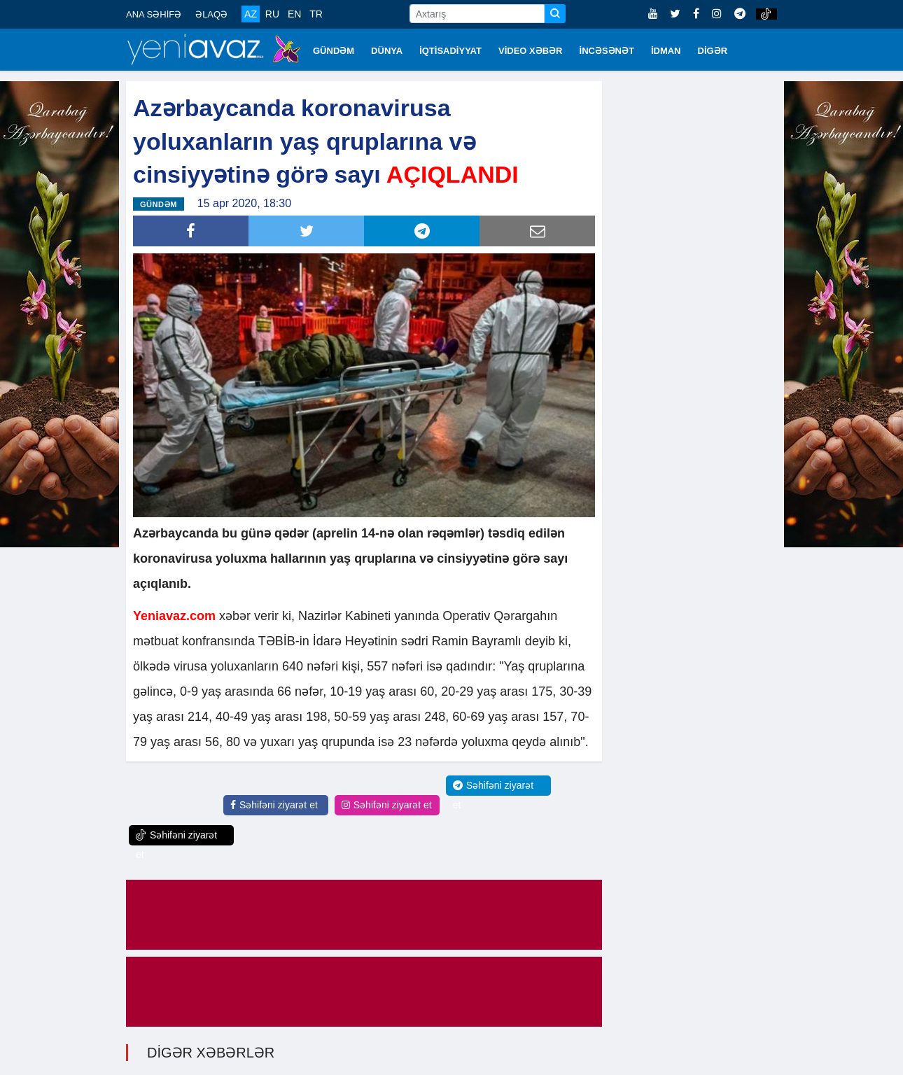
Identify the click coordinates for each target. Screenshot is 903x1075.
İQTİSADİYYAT (450, 50)
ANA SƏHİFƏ (153, 14)
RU (272, 14)
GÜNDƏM (333, 50)
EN (294, 14)
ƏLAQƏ (211, 14)
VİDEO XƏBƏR (530, 50)
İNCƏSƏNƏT (607, 50)
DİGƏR (713, 50)
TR (316, 14)
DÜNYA (386, 50)
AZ (250, 14)
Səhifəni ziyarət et (274, 804)
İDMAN (666, 50)
